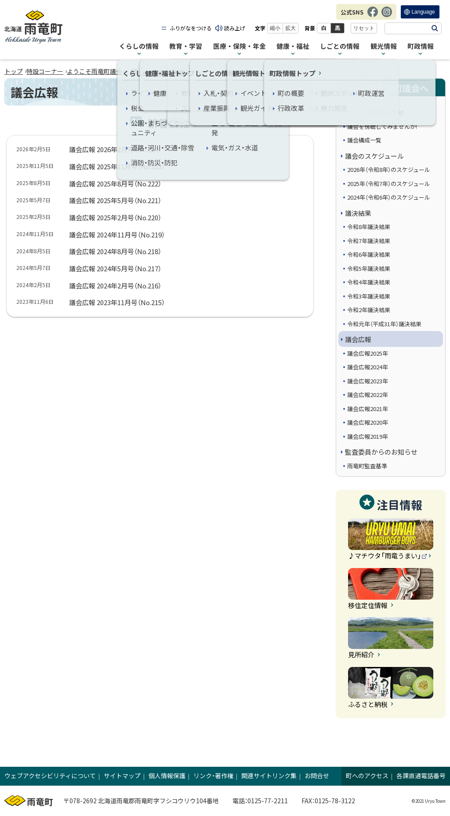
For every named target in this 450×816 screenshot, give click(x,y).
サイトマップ (122, 775)
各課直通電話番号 (421, 775)
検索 (434, 28)
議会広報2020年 (367, 422)
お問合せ (317, 775)
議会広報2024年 (367, 367)
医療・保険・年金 (239, 46)
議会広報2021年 (367, 408)
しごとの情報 (339, 46)
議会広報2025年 (367, 353)
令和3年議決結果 (368, 296)
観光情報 (383, 46)
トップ (13, 71)
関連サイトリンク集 (269, 775)
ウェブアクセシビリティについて (50, 775)
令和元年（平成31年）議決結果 (384, 324)
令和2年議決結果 (368, 310)
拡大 (290, 28)
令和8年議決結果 (368, 226)
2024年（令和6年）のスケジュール (388, 197)
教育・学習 (185, 46)
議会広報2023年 (367, 381)
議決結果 (358, 213)
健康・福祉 (292, 46)
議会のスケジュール (374, 155)
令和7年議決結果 (368, 241)
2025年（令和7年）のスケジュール (388, 183)
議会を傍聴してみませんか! (382, 126)
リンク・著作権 (213, 775)
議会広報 (358, 339)
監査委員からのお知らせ (381, 451)
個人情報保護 (167, 775)
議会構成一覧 (364, 140)
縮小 (275, 28)
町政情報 (420, 46)
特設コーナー (44, 71)
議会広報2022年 (367, 394)
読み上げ (234, 28)
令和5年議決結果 (368, 268)
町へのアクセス (367, 775)
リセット (363, 28)
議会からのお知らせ (374, 112)
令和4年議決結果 (368, 282)
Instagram (386, 16)
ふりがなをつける (191, 28)
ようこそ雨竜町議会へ (97, 71)
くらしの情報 (139, 46)
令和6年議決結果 (368, 254)
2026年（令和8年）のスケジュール (388, 169)
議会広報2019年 (367, 436)
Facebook (372, 16)
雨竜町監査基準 (367, 466)
